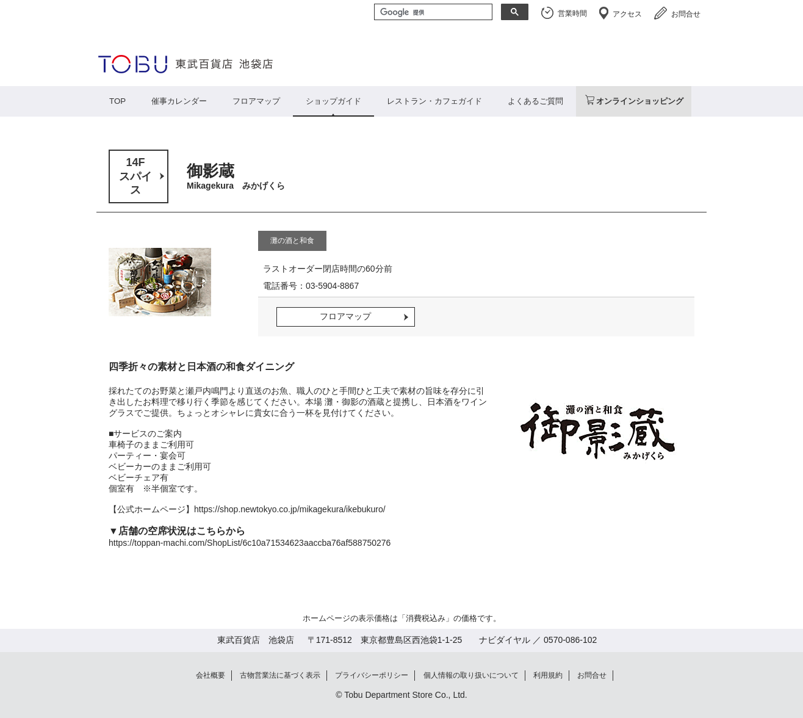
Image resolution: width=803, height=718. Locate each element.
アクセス (627, 14)
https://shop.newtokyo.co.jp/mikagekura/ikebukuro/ (290, 509)
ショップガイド (333, 101)
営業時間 (572, 13)
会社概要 (210, 675)
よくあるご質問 (535, 101)
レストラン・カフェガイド (434, 101)
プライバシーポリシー (371, 675)
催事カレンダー (179, 101)
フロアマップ (256, 101)
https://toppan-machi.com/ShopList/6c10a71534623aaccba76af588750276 (250, 543)
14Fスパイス (135, 176)
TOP (117, 101)
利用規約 (548, 675)
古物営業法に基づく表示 (280, 675)
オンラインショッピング (639, 101)
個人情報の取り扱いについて (471, 675)
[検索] (432, 12)
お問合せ (685, 14)
